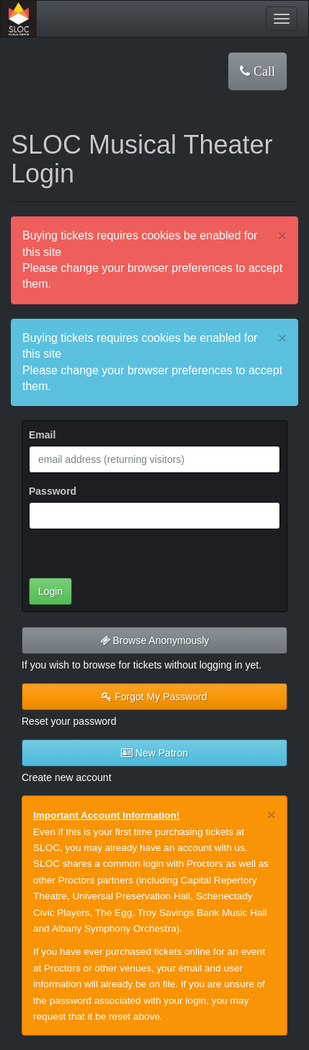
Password (52, 491)
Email (42, 435)
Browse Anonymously (155, 640)
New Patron (154, 753)
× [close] (282, 235)
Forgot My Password (154, 696)
